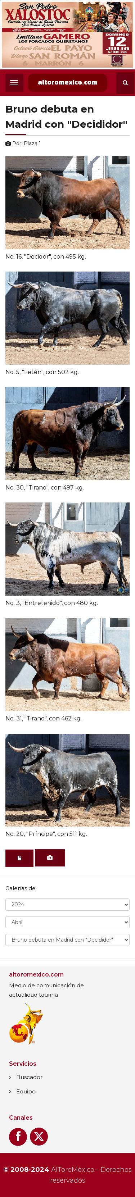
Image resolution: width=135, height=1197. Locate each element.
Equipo (26, 1091)
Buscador (29, 1077)
